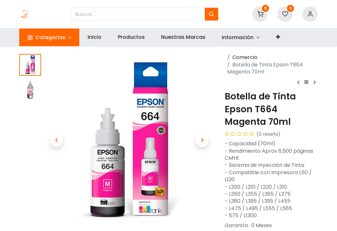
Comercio (244, 57)
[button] (278, 37)
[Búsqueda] (211, 14)
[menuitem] (94, 37)
